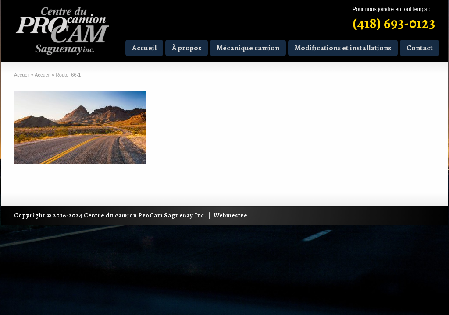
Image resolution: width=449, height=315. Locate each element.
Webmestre (230, 215)
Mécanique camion (248, 48)
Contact (419, 48)
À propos (186, 48)
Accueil (144, 48)
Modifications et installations (343, 48)
